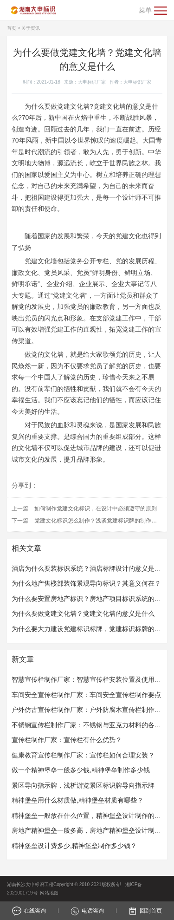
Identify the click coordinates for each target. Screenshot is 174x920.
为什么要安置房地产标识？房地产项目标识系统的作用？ (93, 598)
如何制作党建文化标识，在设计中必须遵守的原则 (95, 508)
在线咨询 (29, 910)
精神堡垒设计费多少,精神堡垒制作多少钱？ (74, 845)
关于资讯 (30, 28)
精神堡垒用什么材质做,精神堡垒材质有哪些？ (77, 800)
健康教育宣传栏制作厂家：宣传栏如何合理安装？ (83, 755)
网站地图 (49, 892)
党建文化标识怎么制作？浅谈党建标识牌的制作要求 (98, 520)
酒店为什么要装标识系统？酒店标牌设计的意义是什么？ (93, 568)
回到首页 (145, 910)
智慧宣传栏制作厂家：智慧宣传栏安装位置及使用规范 (90, 679)
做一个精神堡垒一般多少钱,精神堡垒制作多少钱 (81, 770)
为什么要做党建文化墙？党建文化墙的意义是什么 (83, 613)
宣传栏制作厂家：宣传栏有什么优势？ (67, 740)
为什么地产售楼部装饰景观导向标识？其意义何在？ (86, 583)
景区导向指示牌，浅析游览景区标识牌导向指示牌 (83, 785)
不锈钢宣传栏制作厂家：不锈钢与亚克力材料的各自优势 (93, 725)
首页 (11, 28)
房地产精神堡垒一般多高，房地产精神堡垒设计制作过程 (93, 830)
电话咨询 (87, 910)
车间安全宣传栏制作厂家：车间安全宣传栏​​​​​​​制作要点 (86, 694)
